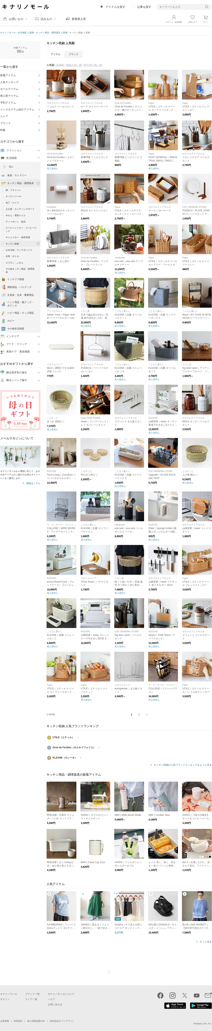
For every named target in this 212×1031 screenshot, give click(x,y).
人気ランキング (9, 82)
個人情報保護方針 (36, 1021)
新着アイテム (8, 75)
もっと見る (206, 942)
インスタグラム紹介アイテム (17, 109)
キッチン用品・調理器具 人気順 (52, 32)
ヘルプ (51, 999)
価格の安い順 (74, 65)
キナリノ (5, 999)
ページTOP (109, 972)
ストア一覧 (31, 999)
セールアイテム (9, 88)
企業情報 (4, 1021)
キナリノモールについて (61, 994)
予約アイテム (8, 102)
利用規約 (18, 1021)
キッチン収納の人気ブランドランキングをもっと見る (183, 765)
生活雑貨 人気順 (26, 32)
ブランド (5, 123)
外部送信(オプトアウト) (61, 1021)
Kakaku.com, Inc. (203, 1023)
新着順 (60, 65)
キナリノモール (8, 32)
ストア (4, 116)
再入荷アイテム (9, 95)
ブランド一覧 (32, 994)
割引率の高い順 (93, 65)
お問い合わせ (55, 1004)
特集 (2, 130)
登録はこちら (33, 483)
